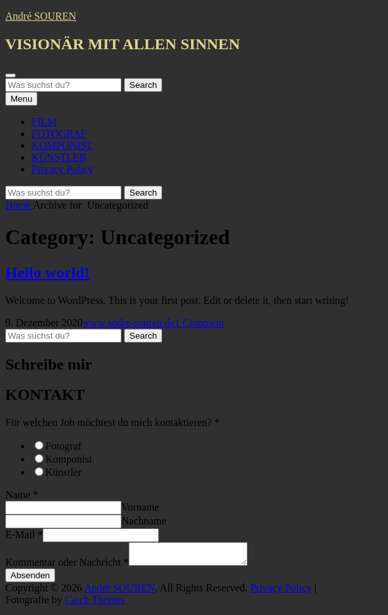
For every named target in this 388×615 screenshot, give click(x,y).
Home (19, 205)
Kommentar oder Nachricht (67, 566)
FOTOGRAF (59, 133)
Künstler (63, 472)
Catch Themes (95, 603)
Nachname (143, 520)
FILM (44, 121)
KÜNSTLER (59, 157)
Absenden (30, 579)
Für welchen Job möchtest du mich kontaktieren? (112, 422)
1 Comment (199, 322)
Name (21, 494)
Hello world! (47, 272)
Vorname (140, 507)
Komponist (68, 459)
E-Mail (24, 534)
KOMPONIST (62, 145)
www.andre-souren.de (129, 322)
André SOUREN (40, 16)
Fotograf (63, 446)
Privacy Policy (62, 169)
